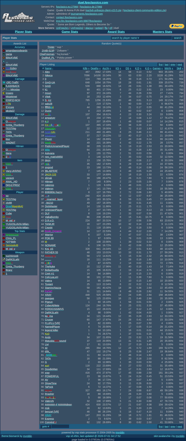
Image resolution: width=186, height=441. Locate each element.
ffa (106, 28)
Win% (168, 68)
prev (173, 64)
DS (127, 68)
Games (157, 68)
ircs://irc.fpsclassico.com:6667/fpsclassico (79, 20)
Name (48, 68)
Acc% (105, 68)
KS (117, 68)
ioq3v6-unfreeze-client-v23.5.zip (103, 10)
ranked (99, 28)
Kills (85, 68)
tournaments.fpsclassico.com (87, 13)
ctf (110, 28)
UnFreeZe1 (62, 28)
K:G (147, 68)
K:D (137, 68)
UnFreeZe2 (77, 28)
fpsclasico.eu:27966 (67, 6)
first (161, 64)
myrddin (120, 432)
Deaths (94, 68)
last (167, 64)
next (179, 64)
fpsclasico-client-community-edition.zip (144, 10)
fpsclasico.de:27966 (91, 6)
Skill (179, 68)
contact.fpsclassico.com (69, 17)
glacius (89, 28)
